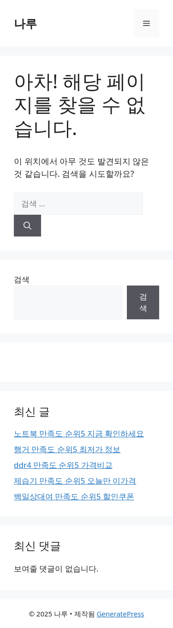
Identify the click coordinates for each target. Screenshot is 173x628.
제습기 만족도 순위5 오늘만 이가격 (75, 480)
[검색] (27, 226)
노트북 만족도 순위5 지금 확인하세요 (79, 433)
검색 (22, 279)
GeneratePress (120, 613)
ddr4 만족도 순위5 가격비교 (63, 465)
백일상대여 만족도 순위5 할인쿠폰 (74, 496)
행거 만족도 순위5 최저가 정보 (67, 449)
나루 (25, 23)
